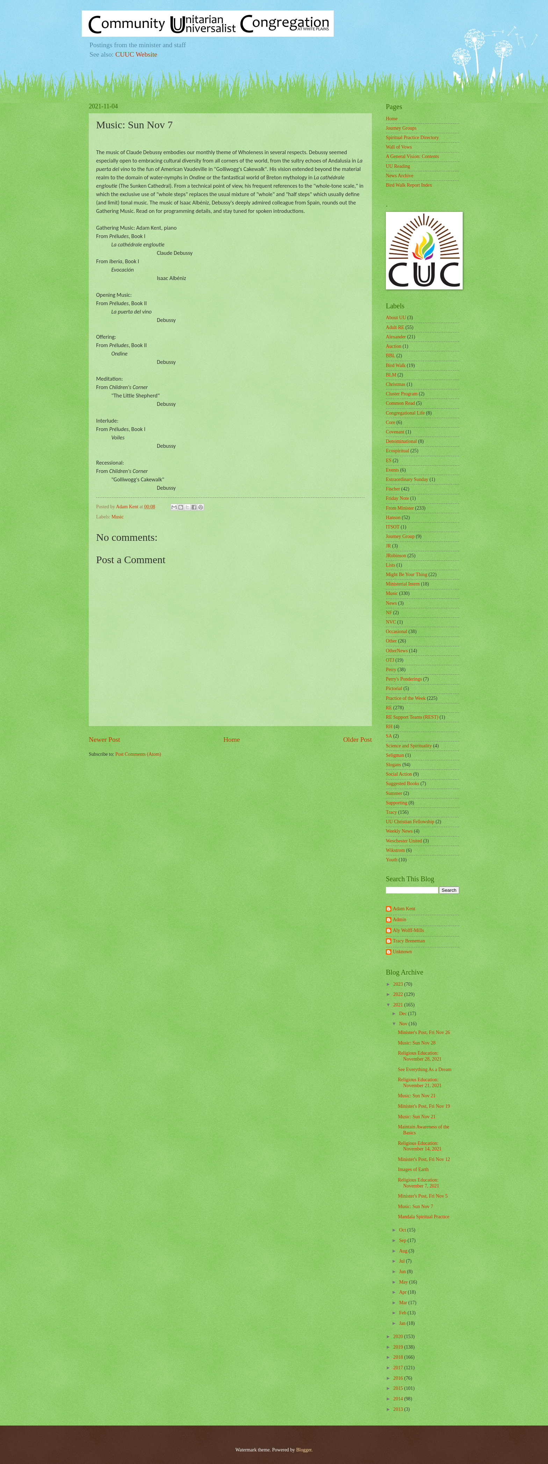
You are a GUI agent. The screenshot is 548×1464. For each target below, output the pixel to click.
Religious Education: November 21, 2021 (419, 1082)
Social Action (399, 774)
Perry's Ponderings (404, 679)
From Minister (400, 508)
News (391, 603)
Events (392, 470)
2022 (398, 994)
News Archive (399, 175)
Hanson (393, 517)
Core (390, 422)
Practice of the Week (406, 698)
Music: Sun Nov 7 (415, 1206)
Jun (403, 1271)
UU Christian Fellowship (410, 821)
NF (389, 612)
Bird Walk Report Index (409, 185)
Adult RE (395, 327)
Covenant (395, 432)
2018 (398, 1357)
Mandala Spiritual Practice (423, 1216)
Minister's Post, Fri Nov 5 (422, 1196)
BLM (391, 375)
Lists (390, 565)
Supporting (396, 802)
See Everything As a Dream (424, 1069)
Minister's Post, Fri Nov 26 (424, 1032)
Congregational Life (405, 413)
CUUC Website (136, 54)
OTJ (390, 660)
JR (388, 545)
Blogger (303, 1449)
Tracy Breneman (409, 940)
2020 (398, 1336)
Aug (404, 1251)
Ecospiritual (397, 450)
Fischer (393, 488)
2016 (398, 1378)
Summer (394, 793)
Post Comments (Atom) (138, 754)
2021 (398, 1004)
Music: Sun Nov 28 (416, 1043)
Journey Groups (401, 128)
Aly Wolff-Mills (408, 930)
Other (391, 641)
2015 (398, 1388)
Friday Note (397, 498)
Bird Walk (396, 365)
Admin (399, 919)
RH (389, 726)
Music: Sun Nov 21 (416, 1095)
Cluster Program (402, 393)
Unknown (402, 951)
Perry (391, 669)
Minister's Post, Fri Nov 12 (424, 1159)
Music (117, 516)
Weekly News (399, 831)
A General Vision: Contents (412, 156)
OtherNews (397, 650)
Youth (391, 859)
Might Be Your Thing (406, 574)
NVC (391, 622)
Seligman (395, 755)
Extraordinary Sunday (407, 479)
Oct (403, 1230)
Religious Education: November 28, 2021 (419, 1056)
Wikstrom (395, 850)
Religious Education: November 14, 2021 (419, 1146)
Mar (403, 1302)
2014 (398, 1398)
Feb (403, 1312)
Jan (403, 1323)
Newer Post (104, 739)
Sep (403, 1240)
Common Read (400, 403)
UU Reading (398, 166)
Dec (403, 1013)
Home (231, 739)
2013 (398, 1409)
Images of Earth (413, 1169)
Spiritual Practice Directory (412, 137)
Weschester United (404, 841)
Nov (404, 1023)
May (404, 1282)
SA (389, 736)
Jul (402, 1261)
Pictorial (394, 688)
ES (388, 460)
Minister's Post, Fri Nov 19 (424, 1106)
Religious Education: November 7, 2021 (418, 1183)
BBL (390, 355)
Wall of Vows (399, 147)
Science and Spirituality (409, 745)
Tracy (391, 812)
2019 (398, 1347)
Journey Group (400, 536)
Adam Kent (404, 908)
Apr (403, 1292)
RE (389, 707)
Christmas (395, 384)
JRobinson (396, 555)
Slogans (393, 764)
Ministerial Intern (403, 584)
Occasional (396, 631)
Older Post (357, 739)
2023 (398, 984)
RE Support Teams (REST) (412, 717)
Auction (393, 346)
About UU (396, 317)
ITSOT (392, 527)
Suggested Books (402, 783)
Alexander (396, 336)
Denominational (401, 441)
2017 (398, 1367)
